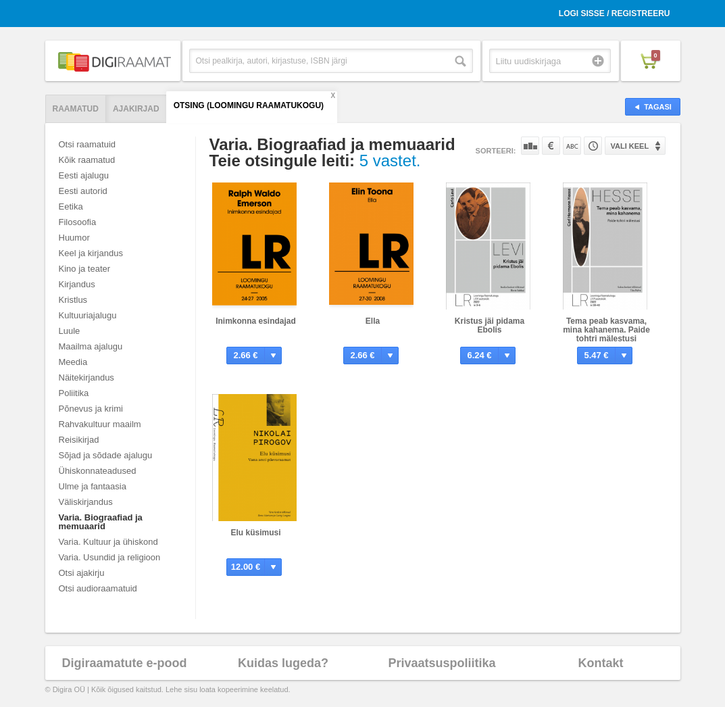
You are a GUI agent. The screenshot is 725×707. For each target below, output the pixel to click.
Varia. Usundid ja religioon (110, 557)
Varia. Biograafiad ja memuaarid (101, 521)
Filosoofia (78, 222)
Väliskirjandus (86, 502)
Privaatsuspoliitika (441, 663)
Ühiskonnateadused (97, 471)
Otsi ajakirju (82, 573)
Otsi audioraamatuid (98, 588)
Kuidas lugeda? (283, 663)
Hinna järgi (551, 146)
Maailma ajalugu (91, 346)
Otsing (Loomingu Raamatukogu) (249, 105)
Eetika (71, 206)
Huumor (74, 238)
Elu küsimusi (255, 532)
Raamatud (76, 109)
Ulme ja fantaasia (92, 486)
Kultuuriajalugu (88, 315)
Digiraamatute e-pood (123, 663)
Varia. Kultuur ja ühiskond (108, 542)
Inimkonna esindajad (256, 321)
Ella (373, 321)
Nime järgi (572, 146)
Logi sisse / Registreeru (614, 13)
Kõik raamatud (87, 160)
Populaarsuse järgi (530, 146)
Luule (69, 331)
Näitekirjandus (86, 377)
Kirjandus (77, 284)
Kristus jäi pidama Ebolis (489, 325)
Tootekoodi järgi (593, 146)
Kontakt (601, 663)
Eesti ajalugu (84, 175)
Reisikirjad (79, 440)
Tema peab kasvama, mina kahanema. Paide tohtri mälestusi (606, 329)
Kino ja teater (85, 269)
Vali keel (630, 146)
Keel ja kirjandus (91, 253)
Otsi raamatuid (87, 144)
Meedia (73, 362)
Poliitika (74, 393)
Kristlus (73, 300)
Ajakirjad (136, 109)
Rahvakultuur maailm (100, 424)
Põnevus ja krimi (91, 409)
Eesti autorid (83, 191)
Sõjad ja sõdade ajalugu (106, 455)
